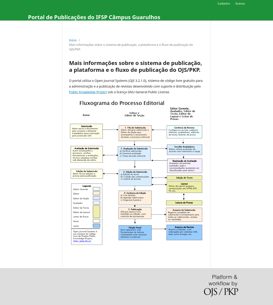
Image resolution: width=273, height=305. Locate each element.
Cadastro (224, 3)
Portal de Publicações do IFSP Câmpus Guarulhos (94, 17)
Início (73, 40)
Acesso (240, 3)
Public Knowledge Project (88, 92)
